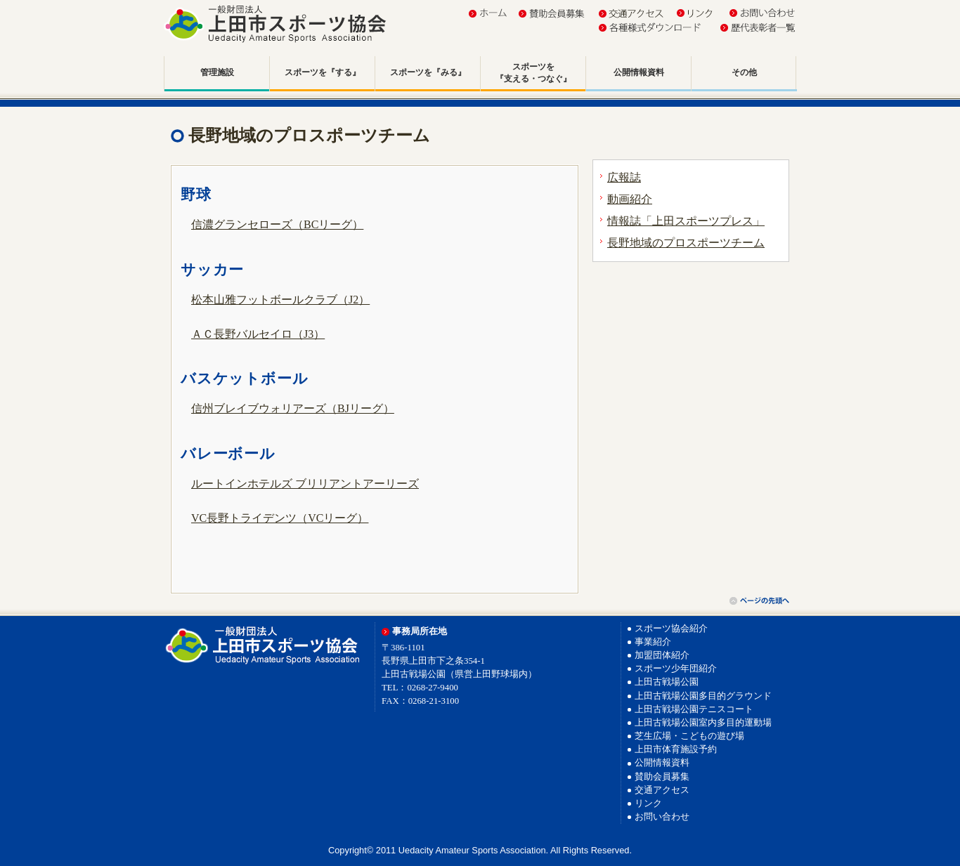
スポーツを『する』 (323, 72)
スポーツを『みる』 (428, 72)
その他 (744, 72)
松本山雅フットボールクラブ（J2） (280, 300)
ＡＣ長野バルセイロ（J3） (258, 334)
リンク (648, 803)
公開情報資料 (639, 72)
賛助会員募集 (662, 777)
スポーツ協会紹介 (671, 629)
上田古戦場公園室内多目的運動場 (703, 723)
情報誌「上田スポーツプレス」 (686, 221)
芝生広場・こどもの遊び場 (689, 736)
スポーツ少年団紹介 (676, 669)
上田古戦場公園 (667, 682)
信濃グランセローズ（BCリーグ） (277, 224)
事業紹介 (653, 642)
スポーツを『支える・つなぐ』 (533, 73)
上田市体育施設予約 (676, 749)
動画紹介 (629, 199)
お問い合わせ (662, 817)
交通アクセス (662, 790)
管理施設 (217, 72)
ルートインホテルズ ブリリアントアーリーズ (305, 484)
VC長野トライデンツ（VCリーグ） (279, 518)
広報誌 (624, 177)
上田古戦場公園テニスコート (694, 709)
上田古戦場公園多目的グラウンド (703, 696)
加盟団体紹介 (662, 655)
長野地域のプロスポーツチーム (686, 243)
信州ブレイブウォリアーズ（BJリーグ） (292, 408)
